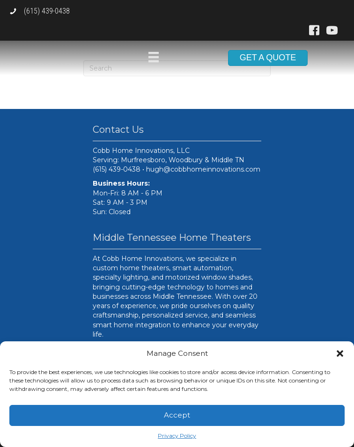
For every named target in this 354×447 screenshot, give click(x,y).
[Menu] (153, 57)
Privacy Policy (177, 435)
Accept (177, 415)
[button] (340, 353)
